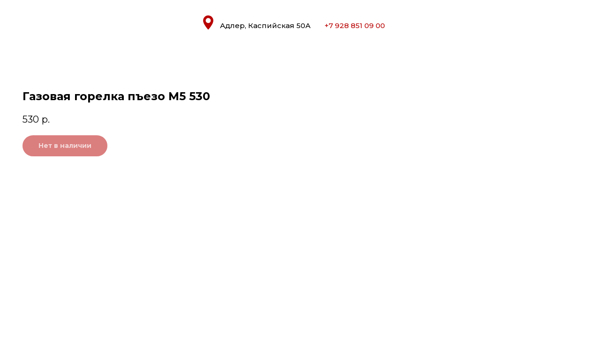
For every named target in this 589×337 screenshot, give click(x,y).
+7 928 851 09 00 (355, 25)
